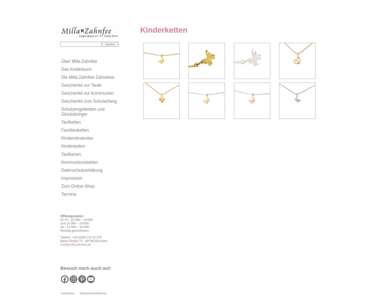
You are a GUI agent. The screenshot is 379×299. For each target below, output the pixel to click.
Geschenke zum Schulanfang (89, 101)
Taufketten (71, 122)
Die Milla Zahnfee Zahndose (88, 77)
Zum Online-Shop (78, 186)
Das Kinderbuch (76, 69)
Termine (69, 194)
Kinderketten (73, 146)
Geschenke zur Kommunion (87, 93)
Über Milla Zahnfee (79, 61)
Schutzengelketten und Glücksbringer (83, 112)
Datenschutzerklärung (82, 170)
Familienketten (75, 130)
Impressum (71, 178)
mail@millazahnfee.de (75, 244)
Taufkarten (71, 154)
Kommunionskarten (79, 162)
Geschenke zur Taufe (81, 85)
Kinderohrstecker (77, 138)
